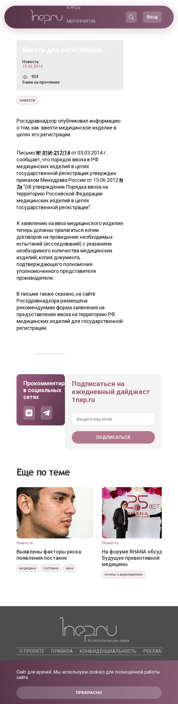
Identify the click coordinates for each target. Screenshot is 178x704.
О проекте (31, 651)
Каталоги (83, 48)
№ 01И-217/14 (53, 153)
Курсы (73, 7)
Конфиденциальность (107, 651)
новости (27, 100)
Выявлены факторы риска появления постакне (49, 555)
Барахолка (79, 35)
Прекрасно (89, 692)
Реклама (154, 651)
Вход (152, 17)
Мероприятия (81, 21)
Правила (62, 651)
